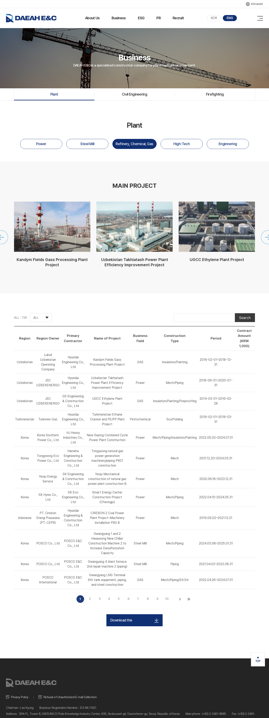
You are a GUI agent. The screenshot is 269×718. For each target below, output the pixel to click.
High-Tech (181, 144)
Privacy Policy (20, 697)
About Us (92, 18)
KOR (214, 18)
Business (119, 18)
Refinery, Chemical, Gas (134, 144)
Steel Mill (87, 144)
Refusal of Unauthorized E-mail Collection (70, 697)
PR (158, 18)
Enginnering (228, 144)
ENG (230, 18)
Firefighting (215, 94)
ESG (141, 18)
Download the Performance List (134, 620)
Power (41, 144)
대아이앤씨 (31, 18)
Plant (54, 94)
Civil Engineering (134, 94)
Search (245, 322)
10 (167, 603)
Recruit (178, 18)
